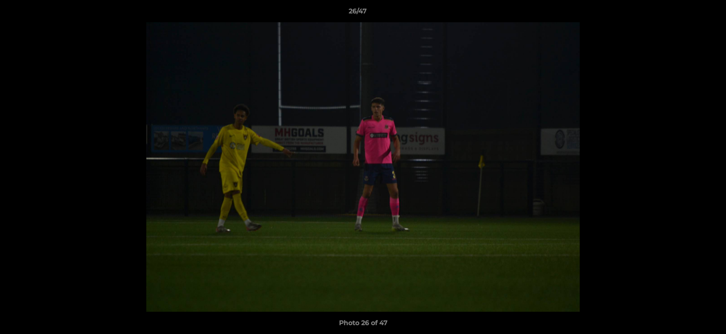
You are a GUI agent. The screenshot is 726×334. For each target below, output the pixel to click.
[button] (687, 13)
